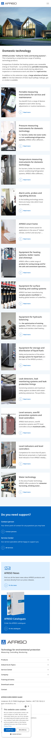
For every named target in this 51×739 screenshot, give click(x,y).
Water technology (27, 477)
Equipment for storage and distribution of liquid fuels (32, 349)
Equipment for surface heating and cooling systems (32, 287)
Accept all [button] (9, 730)
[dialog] (16, 720)
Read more (27, 112)
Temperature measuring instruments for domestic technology (31, 162)
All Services (9, 548)
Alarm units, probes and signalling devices (30, 194)
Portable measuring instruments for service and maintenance (32, 95)
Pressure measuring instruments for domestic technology (31, 128)
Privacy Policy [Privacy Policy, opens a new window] (7, 726)
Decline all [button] (23, 730)
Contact (4, 689)
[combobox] (26, 706)
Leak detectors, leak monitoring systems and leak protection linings (33, 381)
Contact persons (11, 531)
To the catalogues (14, 628)
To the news (13, 585)
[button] (16, 734)
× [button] (28, 706)
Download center (7, 684)
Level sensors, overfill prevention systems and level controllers (30, 415)
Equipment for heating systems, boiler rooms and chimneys (29, 255)
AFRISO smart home (28, 224)
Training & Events (7, 680)
